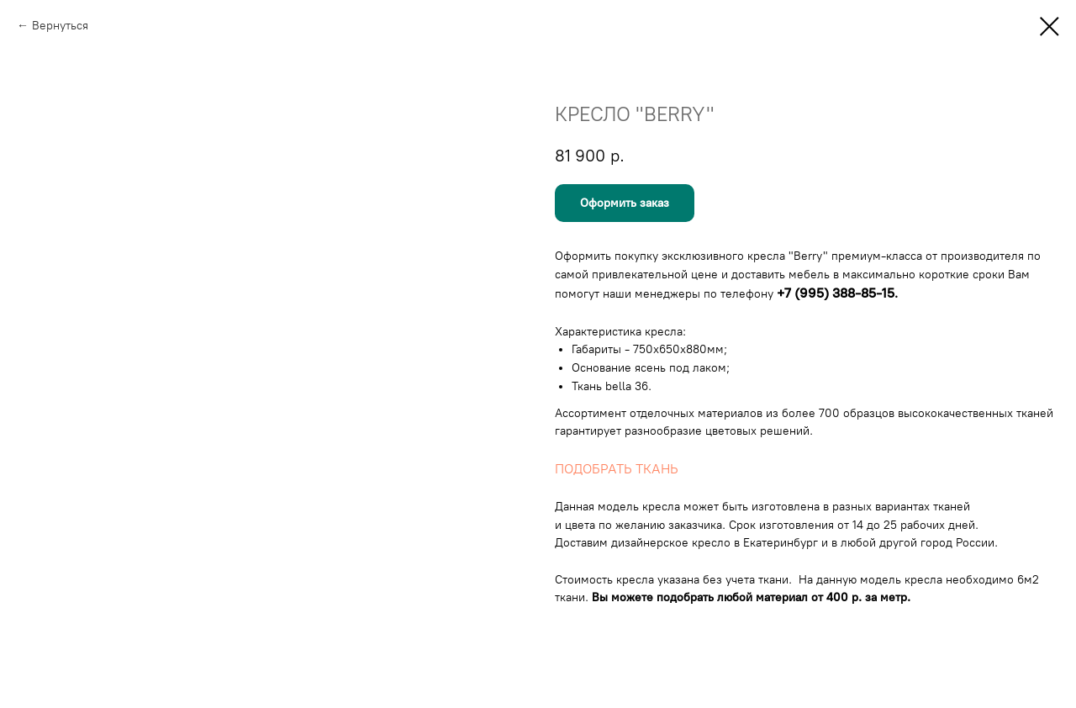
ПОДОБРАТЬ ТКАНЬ (616, 469)
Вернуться (60, 25)
